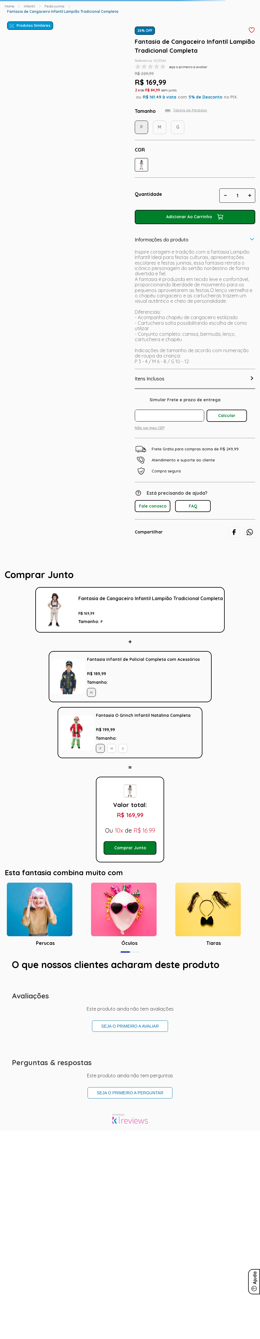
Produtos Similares (33, 25)
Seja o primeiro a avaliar (130, 1026)
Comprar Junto (130, 847)
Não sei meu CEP (150, 428)
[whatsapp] (249, 532)
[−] (225, 195)
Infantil (29, 6)
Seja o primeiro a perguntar (130, 1092)
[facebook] (234, 532)
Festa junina (54, 6)
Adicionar (205, 676)
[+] (249, 195)
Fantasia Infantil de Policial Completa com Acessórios (143, 659)
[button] (141, 164)
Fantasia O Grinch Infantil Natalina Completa (143, 715)
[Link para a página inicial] (9, 6)
